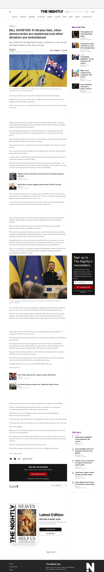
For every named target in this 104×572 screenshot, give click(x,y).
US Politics (41, 17)
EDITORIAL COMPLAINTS (16, 569)
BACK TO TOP (52, 542)
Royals (77, 477)
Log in (93, 11)
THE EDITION (13, 557)
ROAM (64, 17)
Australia (23, 17)
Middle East (83, 65)
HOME (11, 554)
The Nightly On (87, 17)
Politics (14, 17)
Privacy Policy (83, 287)
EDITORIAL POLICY (14, 566)
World (77, 17)
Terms (89, 286)
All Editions (50, 524)
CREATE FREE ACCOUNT (38, 474)
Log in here (46, 478)
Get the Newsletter (83, 283)
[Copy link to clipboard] (27, 458)
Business (32, 17)
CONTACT (12, 563)
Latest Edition (50, 519)
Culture (57, 17)
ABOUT (11, 560)
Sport (71, 17)
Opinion (49, 17)
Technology (78, 468)
